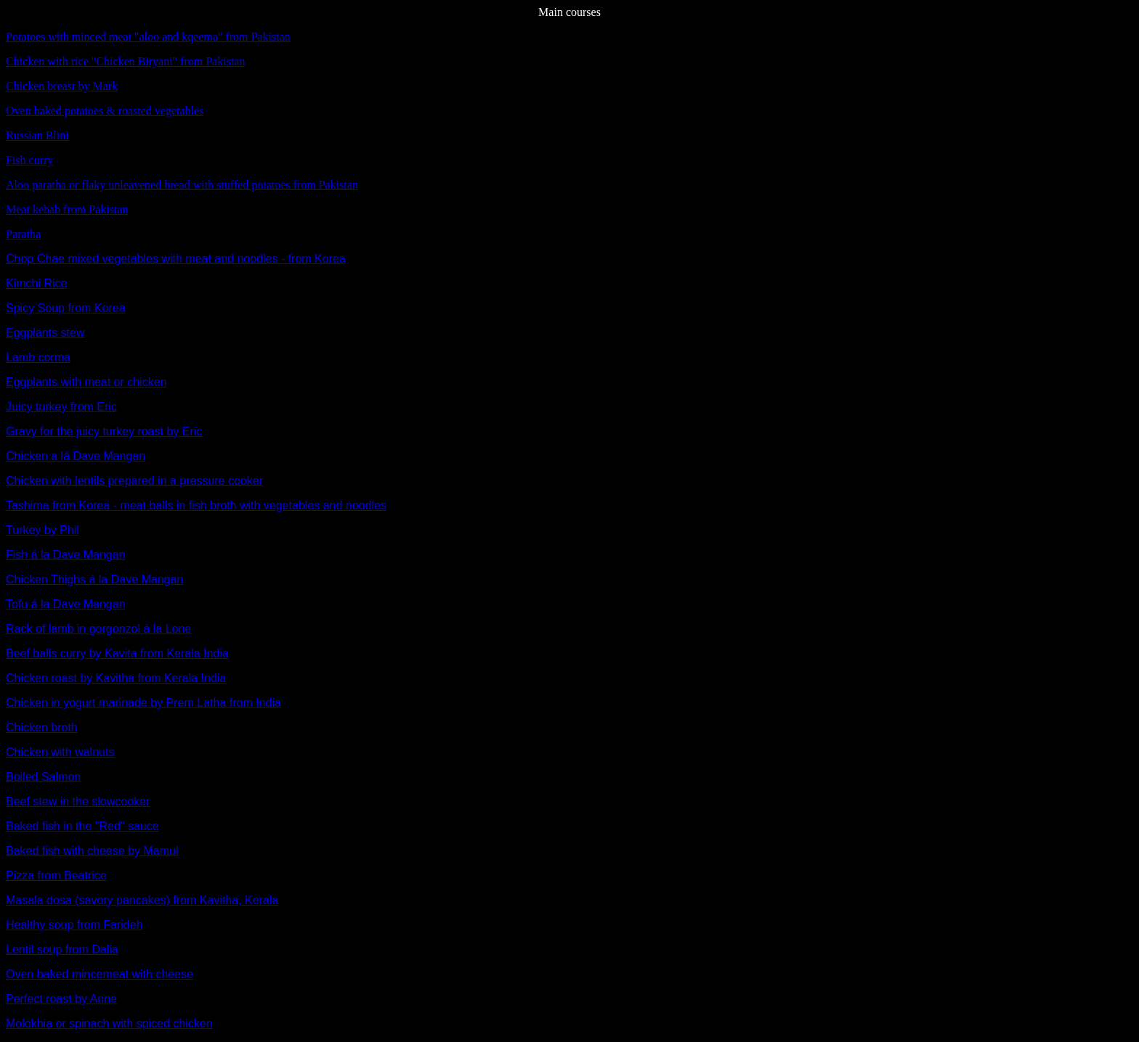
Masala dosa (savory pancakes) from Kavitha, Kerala (142, 900)
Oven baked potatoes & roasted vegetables (104, 110)
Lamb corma (38, 357)
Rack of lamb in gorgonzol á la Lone (98, 629)
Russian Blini (37, 135)
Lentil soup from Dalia (62, 949)
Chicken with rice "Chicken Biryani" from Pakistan (125, 61)
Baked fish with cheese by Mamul (92, 851)
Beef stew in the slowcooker (78, 801)
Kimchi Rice (36, 283)
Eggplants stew (45, 333)
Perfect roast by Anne (61, 999)
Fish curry (29, 160)
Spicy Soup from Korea (66, 308)
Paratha (23, 234)
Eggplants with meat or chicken (86, 382)
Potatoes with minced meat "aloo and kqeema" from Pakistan (148, 36)
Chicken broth (42, 727)
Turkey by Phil (42, 530)
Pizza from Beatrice (56, 875)
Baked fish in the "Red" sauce (82, 826)
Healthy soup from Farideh (74, 925)
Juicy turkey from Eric (61, 407)
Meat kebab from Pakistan (67, 209)
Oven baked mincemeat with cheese (99, 974)
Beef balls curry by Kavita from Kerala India (117, 653)
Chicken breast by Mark (62, 86)
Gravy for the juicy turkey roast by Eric (104, 431)
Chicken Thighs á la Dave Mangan (94, 579)
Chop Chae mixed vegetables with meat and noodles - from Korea (176, 259)
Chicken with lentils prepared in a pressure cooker (134, 481)
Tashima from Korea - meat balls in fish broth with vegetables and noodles (196, 505)
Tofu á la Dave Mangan (66, 604)
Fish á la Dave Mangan (66, 555)
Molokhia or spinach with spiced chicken (109, 1023)
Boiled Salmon (43, 777)
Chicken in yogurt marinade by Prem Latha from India (143, 703)
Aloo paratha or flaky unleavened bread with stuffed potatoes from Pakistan (182, 185)
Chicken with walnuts (60, 752)
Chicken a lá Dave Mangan (75, 456)
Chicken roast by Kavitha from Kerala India (116, 678)
